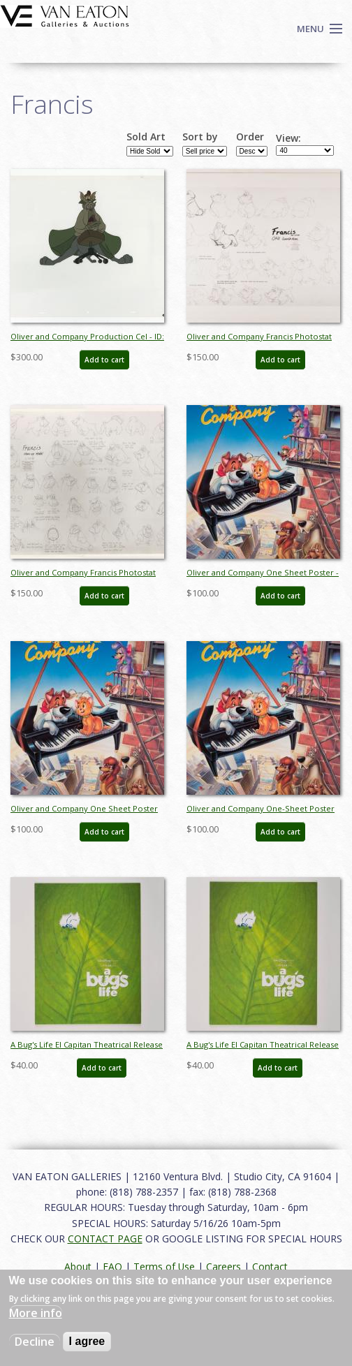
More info (35, 1313)
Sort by (200, 137)
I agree (87, 1341)
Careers (223, 1266)
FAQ (112, 1266)
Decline (34, 1341)
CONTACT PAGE (105, 1238)
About (77, 1266)
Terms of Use (164, 1266)
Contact (270, 1266)
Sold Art (146, 137)
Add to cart (104, 360)
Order (250, 137)
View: (288, 138)
